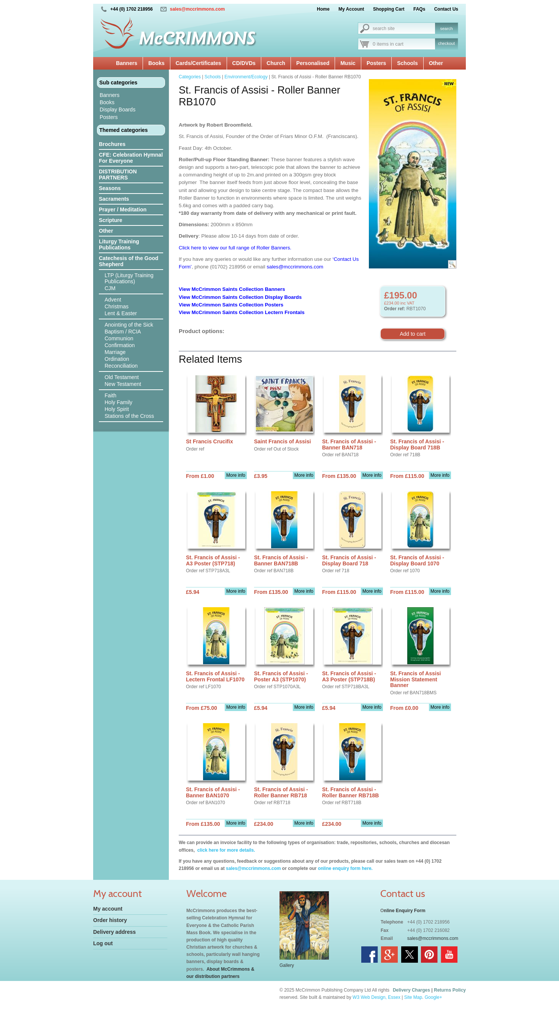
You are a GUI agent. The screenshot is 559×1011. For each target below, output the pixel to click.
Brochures (112, 144)
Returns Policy (450, 990)
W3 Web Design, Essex (376, 997)
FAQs (419, 9)
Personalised (312, 63)
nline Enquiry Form (404, 910)
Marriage (115, 352)
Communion (119, 338)
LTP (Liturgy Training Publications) (129, 278)
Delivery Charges (411, 990)
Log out (103, 943)
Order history (110, 920)
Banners (126, 63)
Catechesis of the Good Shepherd (128, 261)
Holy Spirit (117, 409)
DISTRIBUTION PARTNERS (118, 174)
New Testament (123, 384)
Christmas (117, 306)
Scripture (110, 220)
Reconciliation (121, 366)
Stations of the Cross (129, 416)
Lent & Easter (121, 313)
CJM (110, 288)
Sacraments (114, 199)
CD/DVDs (244, 63)
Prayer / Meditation (122, 209)
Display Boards (117, 109)
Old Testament (122, 377)
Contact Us (446, 9)
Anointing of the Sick (129, 325)
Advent (113, 300)
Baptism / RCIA (123, 332)
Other (436, 63)
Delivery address (114, 932)
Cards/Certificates (198, 63)
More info (235, 475)
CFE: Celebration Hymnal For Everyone (131, 158)
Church (276, 63)
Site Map (413, 997)
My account (107, 909)
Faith (110, 395)
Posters (376, 63)
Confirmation (120, 345)
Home (323, 9)
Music (348, 63)
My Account (351, 9)
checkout (446, 43)
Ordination (117, 359)
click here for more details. (225, 850)
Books (156, 63)
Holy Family (118, 402)
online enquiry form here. (345, 868)
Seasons (110, 188)
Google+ (433, 997)
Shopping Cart (389, 9)
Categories (190, 76)
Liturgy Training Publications (119, 244)
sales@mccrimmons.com (197, 9)
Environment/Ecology (245, 76)
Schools (407, 63)
